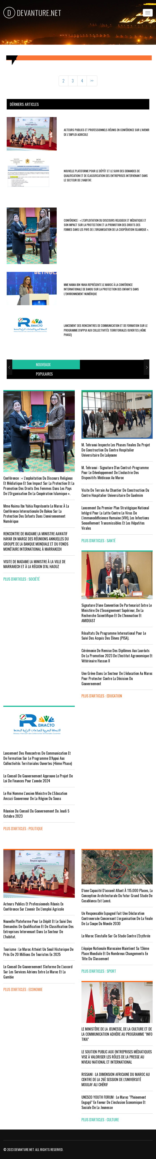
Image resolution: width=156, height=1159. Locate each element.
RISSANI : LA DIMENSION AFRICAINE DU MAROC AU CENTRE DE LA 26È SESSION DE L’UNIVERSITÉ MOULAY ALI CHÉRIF (115, 1079)
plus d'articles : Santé (98, 540)
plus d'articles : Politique (23, 828)
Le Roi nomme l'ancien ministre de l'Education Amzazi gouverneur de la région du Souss (35, 796)
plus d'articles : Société (21, 579)
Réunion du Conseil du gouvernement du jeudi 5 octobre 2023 (36, 813)
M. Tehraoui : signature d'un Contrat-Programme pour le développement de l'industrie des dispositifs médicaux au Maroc (115, 473)
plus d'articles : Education (101, 696)
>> (92, 81)
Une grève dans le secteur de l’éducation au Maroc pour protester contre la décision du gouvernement (116, 678)
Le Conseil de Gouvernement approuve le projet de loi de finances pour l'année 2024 (38, 778)
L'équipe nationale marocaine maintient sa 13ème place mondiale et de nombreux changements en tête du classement (115, 953)
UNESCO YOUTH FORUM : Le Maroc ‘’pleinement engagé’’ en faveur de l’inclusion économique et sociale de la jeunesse (113, 1102)
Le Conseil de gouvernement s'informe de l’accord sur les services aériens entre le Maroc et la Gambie (38, 972)
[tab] (43, 365)
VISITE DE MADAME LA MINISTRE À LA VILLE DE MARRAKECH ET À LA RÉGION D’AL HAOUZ (34, 564)
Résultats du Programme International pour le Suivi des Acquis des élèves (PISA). (113, 635)
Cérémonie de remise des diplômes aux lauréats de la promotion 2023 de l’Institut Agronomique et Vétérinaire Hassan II (116, 655)
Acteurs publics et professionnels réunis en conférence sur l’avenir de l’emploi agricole (33, 906)
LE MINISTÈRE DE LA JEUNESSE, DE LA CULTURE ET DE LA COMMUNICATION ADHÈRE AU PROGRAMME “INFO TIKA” (116, 1034)
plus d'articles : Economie (22, 989)
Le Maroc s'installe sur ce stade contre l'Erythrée (115, 936)
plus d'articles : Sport (98, 971)
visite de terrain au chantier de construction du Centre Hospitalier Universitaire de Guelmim (115, 492)
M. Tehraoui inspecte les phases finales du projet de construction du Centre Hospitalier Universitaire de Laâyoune (115, 450)
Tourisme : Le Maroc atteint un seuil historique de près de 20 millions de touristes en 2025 (38, 952)
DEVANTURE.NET (32, 12)
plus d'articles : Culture (100, 1119)
